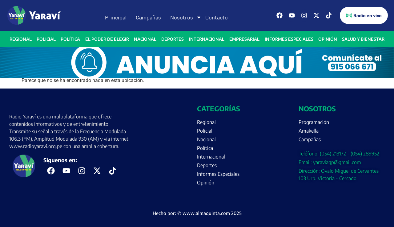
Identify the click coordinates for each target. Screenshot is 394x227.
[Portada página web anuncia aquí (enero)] (197, 76)
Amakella (309, 131)
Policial (46, 39)
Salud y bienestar (363, 39)
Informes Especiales (289, 39)
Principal (116, 17)
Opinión (327, 39)
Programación (314, 122)
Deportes (172, 39)
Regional (21, 39)
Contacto (216, 17)
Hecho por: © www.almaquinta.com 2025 (197, 213)
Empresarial (244, 39)
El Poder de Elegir (107, 39)
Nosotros (183, 17)
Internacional (206, 39)
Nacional (145, 39)
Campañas (148, 17)
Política (70, 39)
